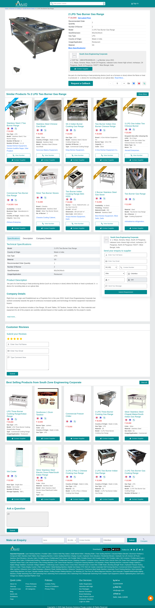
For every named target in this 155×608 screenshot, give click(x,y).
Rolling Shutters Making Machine (61, 570)
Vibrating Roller (90, 553)
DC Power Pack (124, 559)
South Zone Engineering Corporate (93, 53)
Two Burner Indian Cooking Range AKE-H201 (75, 192)
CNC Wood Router (32, 561)
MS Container (125, 557)
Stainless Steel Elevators (18, 557)
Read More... (119, 77)
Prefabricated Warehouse (49, 559)
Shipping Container (79, 559)
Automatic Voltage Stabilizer (36, 564)
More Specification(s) (76, 47)
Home (6, 7)
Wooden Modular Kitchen (40, 570)
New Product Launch (86, 595)
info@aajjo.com (118, 589)
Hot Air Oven (114, 559)
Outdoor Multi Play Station (61, 553)
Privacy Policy (50, 588)
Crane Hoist (74, 564)
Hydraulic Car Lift (121, 555)
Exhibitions (14, 595)
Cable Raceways (37, 568)
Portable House (43, 557)
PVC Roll (84, 566)
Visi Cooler (11, 470)
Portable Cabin (47, 553)
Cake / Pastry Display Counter (27, 566)
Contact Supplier (82, 68)
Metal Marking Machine (59, 566)
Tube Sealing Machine (103, 553)
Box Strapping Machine (45, 555)
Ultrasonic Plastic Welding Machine (55, 568)
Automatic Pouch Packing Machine (119, 568)
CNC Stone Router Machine (64, 561)
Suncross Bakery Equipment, (47, 149)
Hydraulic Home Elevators (91, 555)
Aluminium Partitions (136, 553)
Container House (92, 559)
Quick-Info (13, 593)
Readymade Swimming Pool (92, 573)
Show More (142, 93)
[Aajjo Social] (131, 548)
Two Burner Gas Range (135, 193)
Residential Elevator (107, 555)
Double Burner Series (29, 7)
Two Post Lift (89, 570)
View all (144, 381)
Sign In (134, 3)
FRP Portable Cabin (112, 557)
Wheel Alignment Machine (103, 570)
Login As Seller (84, 600)
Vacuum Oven (104, 559)
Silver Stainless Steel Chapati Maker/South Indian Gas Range (134, 413)
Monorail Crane (84, 564)
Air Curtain (91, 566)
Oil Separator (99, 561)
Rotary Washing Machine (113, 561)
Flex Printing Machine (46, 561)
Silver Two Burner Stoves (47, 192)
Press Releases (31, 583)
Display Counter (76, 555)
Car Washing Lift (78, 570)
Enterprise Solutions (86, 598)
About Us (13, 583)
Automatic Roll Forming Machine (107, 566)
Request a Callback (80, 82)
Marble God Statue (74, 566)
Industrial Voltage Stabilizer (131, 561)
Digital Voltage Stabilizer (18, 564)
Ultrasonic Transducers (76, 568)
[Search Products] (51, 3)
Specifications (13, 237)
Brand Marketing (85, 593)
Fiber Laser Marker (44, 566)
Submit (12, 373)
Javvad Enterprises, (132, 149)
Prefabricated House (65, 559)
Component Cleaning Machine (84, 561)
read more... (11, 316)
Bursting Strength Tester (116, 564)
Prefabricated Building (32, 559)
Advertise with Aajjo (86, 585)
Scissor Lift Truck (133, 555)
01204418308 (118, 583)
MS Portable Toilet (74, 557)
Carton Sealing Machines (62, 555)
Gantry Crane (64, 564)
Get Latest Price (84, 17)
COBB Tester (102, 564)
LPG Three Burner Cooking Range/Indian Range (17, 412)
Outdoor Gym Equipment (110, 573)
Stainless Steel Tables (29, 555)
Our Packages (84, 588)
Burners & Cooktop (15, 7)
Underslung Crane (53, 564)
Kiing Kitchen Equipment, (75, 149)
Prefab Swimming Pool (24, 573)
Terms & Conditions (52, 585)
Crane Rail (93, 564)
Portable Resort (86, 557)
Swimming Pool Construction (57, 573)
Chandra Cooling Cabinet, (46, 216)
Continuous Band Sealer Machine (96, 568)
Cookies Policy (50, 583)
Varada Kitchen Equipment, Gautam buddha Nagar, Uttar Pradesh (17, 147)
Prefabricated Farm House (58, 557)
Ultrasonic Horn (26, 568)
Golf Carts (140, 573)
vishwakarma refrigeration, (134, 220)
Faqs (12, 598)
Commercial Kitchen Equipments (129, 566)
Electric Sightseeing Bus (128, 573)
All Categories (30, 588)
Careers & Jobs (30, 585)
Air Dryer (28, 570)
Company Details (43, 237)
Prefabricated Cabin (137, 557)
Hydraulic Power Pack (17, 561)
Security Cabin (32, 557)
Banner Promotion (85, 590)
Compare (143, 539)
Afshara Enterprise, (14, 221)
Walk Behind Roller (77, 553)
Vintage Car (14, 575)
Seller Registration (85, 583)
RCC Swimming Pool (74, 573)
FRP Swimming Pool (39, 573)
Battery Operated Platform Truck (29, 575)
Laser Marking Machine (33, 553)
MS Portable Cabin (99, 557)
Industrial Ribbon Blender (120, 553)
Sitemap (13, 585)
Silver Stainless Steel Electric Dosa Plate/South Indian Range (47, 471)
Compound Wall (15, 555)
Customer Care (15, 588)
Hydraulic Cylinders (137, 559)
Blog (11, 590)
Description (28, 237)
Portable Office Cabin (17, 559)
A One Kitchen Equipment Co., (106, 149)
